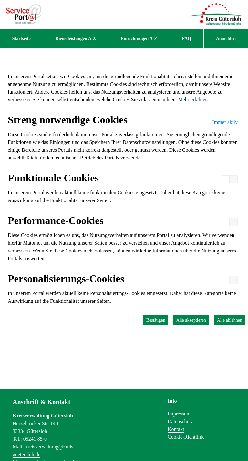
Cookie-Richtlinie (186, 437)
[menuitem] (21, 38)
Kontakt (176, 429)
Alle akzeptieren (191, 320)
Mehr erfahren (193, 99)
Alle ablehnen (229, 320)
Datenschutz (180, 421)
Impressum (179, 413)
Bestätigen (155, 320)
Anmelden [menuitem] (226, 38)
